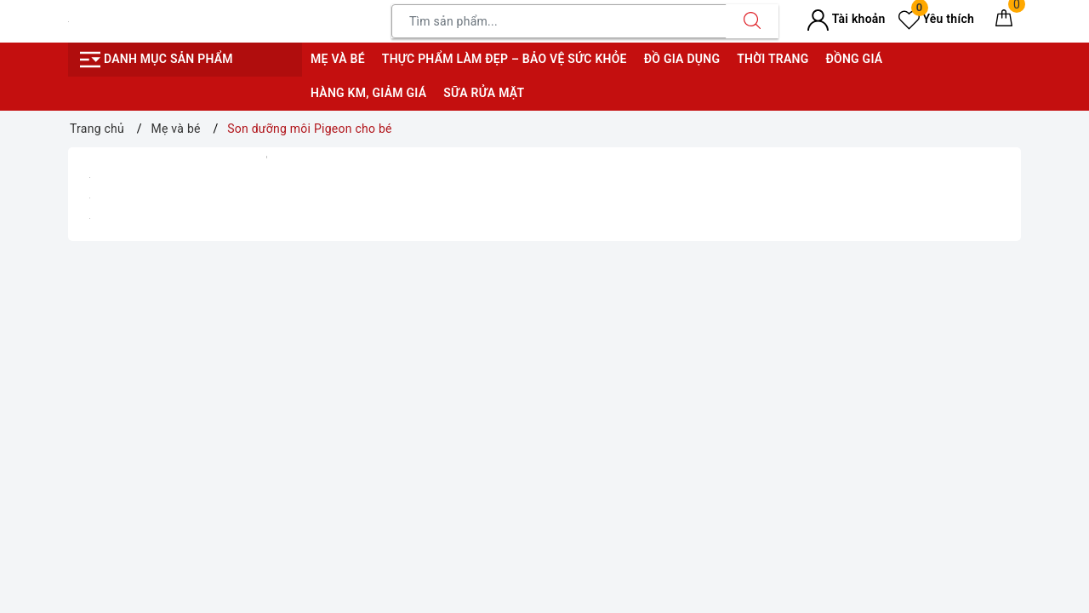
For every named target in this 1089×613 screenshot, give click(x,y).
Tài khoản (846, 19)
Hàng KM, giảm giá (368, 93)
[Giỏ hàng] (1004, 21)
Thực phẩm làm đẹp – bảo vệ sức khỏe (504, 59)
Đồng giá (853, 59)
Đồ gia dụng (682, 59)
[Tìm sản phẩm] (559, 21)
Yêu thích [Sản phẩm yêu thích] (936, 19)
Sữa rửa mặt (483, 93)
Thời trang (772, 59)
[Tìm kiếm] (752, 21)
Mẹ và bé (338, 59)
